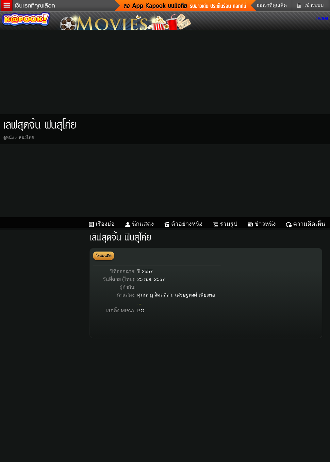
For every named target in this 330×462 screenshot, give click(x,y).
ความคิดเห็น (309, 224)
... (139, 302)
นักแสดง (143, 224)
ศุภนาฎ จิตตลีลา (154, 295)
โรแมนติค (103, 256)
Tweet (321, 18)
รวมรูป (228, 224)
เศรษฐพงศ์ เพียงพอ (195, 295)
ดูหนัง (8, 137)
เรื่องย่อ (105, 224)
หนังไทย (26, 137)
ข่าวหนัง (265, 224)
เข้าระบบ (309, 5)
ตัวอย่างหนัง (187, 224)
